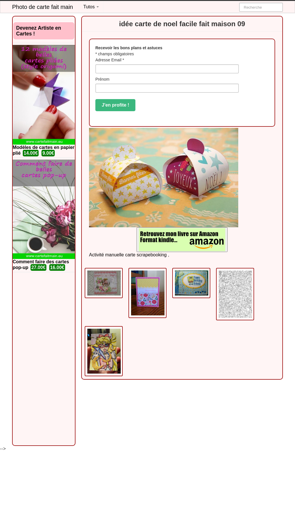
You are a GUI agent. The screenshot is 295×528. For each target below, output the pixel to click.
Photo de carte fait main (42, 7)
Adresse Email (109, 60)
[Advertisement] (44, 358)
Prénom (102, 79)
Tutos (91, 6)
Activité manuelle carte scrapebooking (128, 254)
